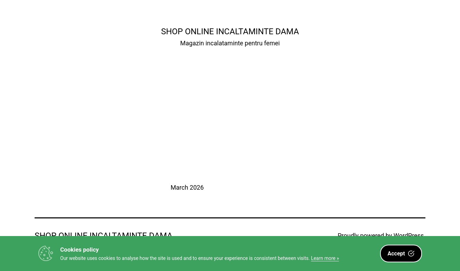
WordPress (409, 235)
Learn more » (325, 258)
